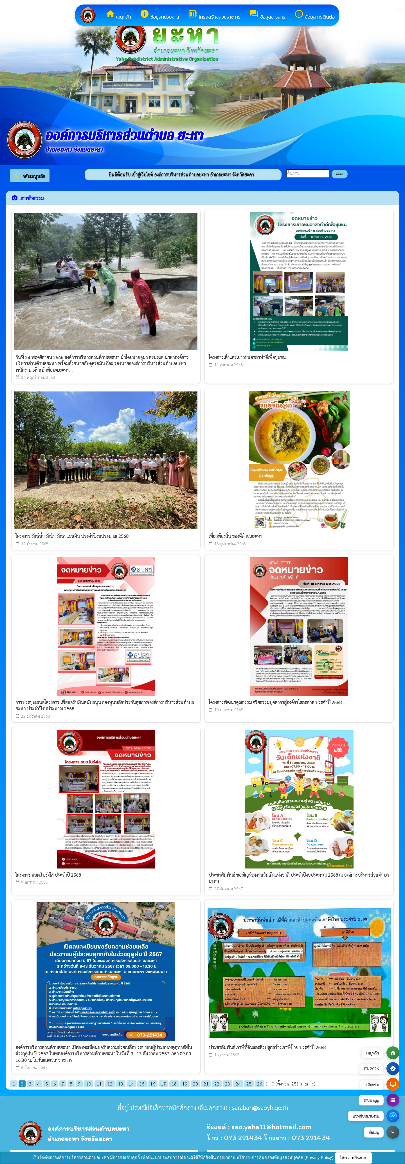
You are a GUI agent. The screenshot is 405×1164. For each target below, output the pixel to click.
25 (248, 1084)
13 (120, 1084)
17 (163, 1084)
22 (216, 1084)
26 (259, 1084)
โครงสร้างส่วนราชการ (214, 15)
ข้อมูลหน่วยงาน (159, 15)
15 (142, 1084)
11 (99, 1084)
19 (184, 1084)
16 (152, 1084)
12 (109, 1084)
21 (206, 1084)
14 (131, 1084)
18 (174, 1084)
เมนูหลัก (118, 15)
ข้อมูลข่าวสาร (267, 15)
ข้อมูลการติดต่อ (314, 15)
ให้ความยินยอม (353, 1157)
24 (238, 1084)
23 (227, 1084)
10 (88, 1084)
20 (195, 1084)
